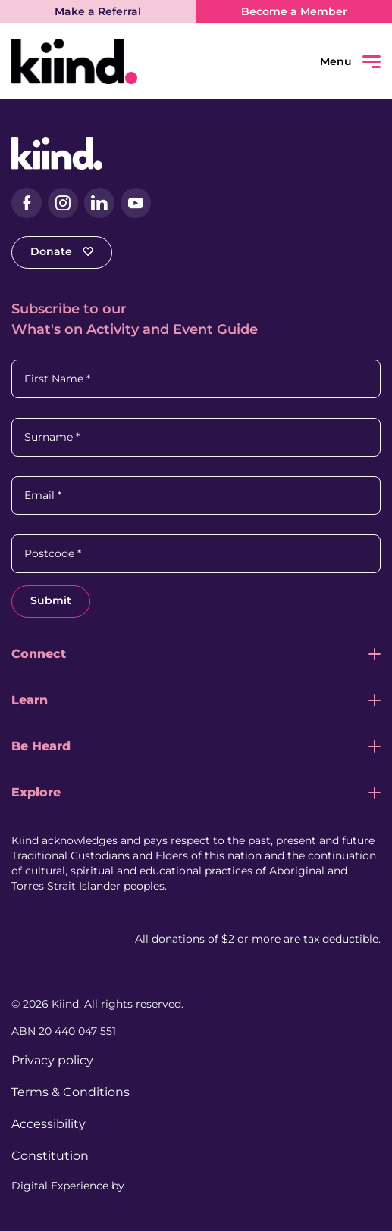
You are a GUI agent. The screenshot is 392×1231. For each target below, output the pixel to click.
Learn (29, 700)
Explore (36, 792)
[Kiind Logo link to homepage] (103, 61)
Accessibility (48, 1124)
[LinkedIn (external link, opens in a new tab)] (99, 203)
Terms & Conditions (70, 1092)
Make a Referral (98, 11)
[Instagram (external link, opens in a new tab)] (63, 203)
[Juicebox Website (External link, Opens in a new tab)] (155, 1185)
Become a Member (294, 11)
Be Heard (41, 746)
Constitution (50, 1155)
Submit (50, 600)
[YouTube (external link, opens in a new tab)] (136, 203)
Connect (38, 654)
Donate (61, 251)
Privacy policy (52, 1060)
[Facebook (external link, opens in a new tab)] (26, 203)
